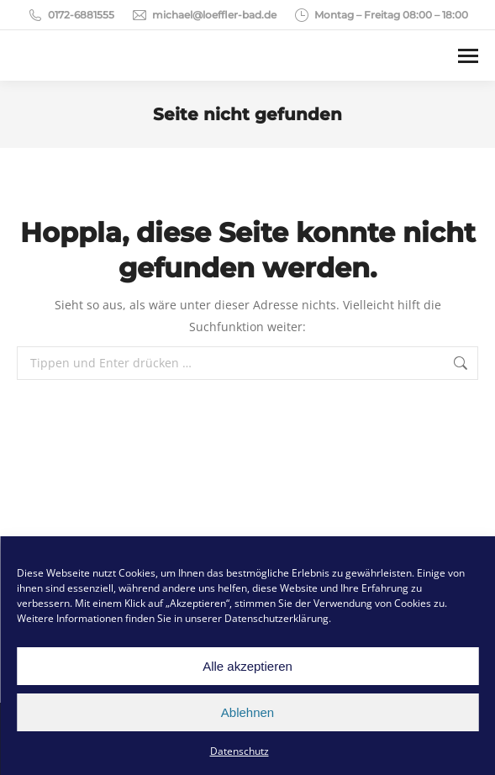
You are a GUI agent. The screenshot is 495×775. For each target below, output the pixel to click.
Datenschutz (239, 751)
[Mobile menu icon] (468, 56)
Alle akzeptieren (247, 666)
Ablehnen (247, 712)
